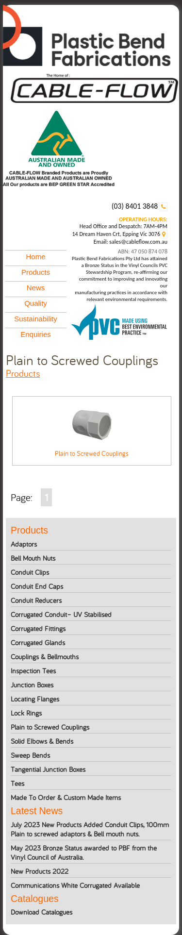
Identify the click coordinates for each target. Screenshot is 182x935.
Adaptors (24, 544)
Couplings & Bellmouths (45, 656)
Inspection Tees (33, 670)
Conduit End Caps (37, 586)
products (23, 373)
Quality (35, 303)
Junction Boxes (32, 684)
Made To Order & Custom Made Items (66, 797)
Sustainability (35, 319)
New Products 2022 (39, 871)
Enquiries (35, 334)
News (36, 288)
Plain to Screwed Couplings (50, 727)
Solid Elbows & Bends (42, 741)
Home (36, 256)
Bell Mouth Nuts (33, 558)
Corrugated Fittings (38, 628)
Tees (17, 783)
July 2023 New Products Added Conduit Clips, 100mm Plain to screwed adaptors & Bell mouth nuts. (90, 829)
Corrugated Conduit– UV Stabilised (61, 614)
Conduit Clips (30, 572)
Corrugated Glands (38, 642)
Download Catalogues (41, 912)
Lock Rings (26, 713)
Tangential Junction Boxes (48, 769)
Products (35, 272)
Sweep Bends (30, 755)
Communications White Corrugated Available (75, 885)
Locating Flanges (35, 698)
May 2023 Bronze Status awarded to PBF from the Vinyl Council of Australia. (84, 852)
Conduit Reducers (36, 600)
